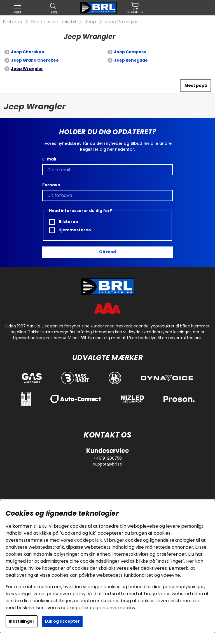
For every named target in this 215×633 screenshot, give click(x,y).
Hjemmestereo (70, 230)
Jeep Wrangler (121, 21)
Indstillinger (21, 621)
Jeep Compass (130, 52)
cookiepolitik (88, 540)
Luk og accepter (62, 621)
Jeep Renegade (131, 60)
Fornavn (51, 185)
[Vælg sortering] (195, 85)
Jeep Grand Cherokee (35, 60)
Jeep (90, 21)
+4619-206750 (108, 458)
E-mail (49, 159)
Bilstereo (12, 21)
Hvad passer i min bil (53, 21)
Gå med (107, 252)
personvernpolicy (66, 593)
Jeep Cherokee (27, 52)
